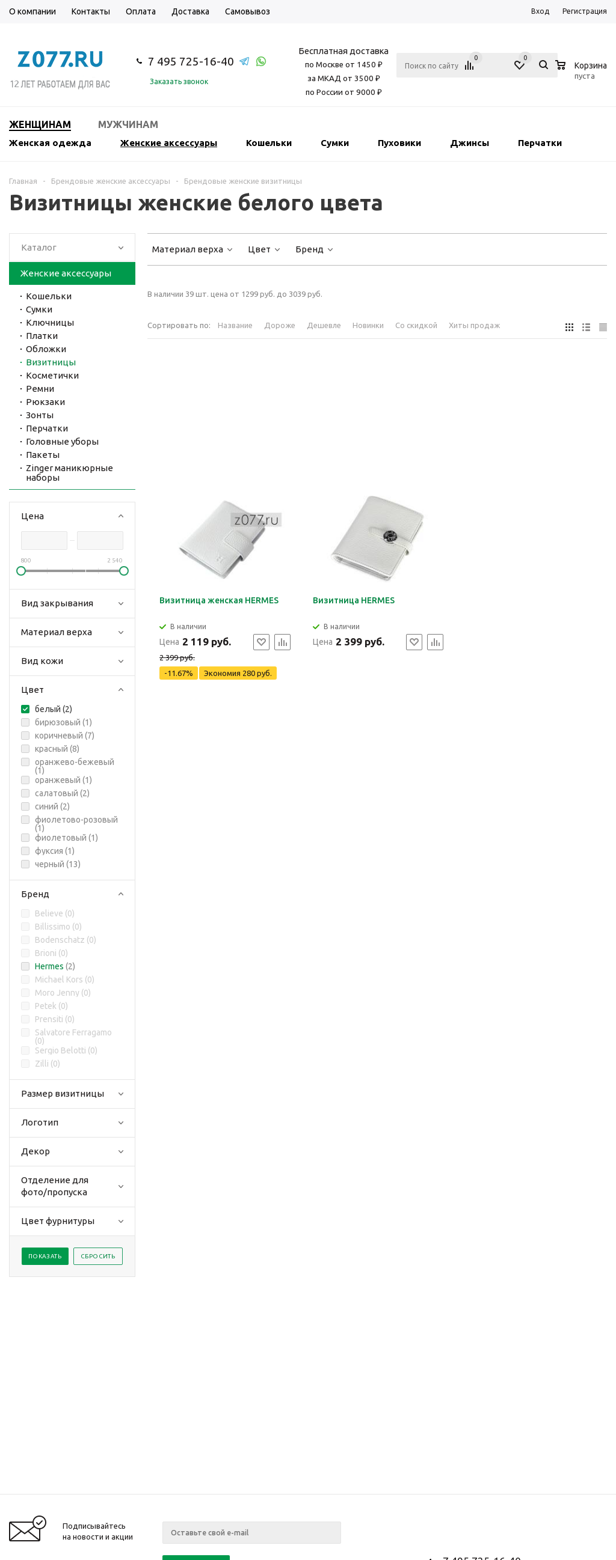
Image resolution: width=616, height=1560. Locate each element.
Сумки (335, 143)
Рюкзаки (45, 402)
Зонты (40, 415)
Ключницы (50, 322)
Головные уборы (62, 441)
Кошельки (269, 143)
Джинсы (469, 143)
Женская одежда (50, 143)
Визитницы (51, 362)
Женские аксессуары (168, 143)
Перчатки (540, 143)
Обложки (46, 349)
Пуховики (399, 143)
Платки (42, 336)
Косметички (52, 375)
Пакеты (43, 454)
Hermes (49, 966)
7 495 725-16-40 (191, 61)
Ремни (40, 388)
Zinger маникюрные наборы (69, 473)
